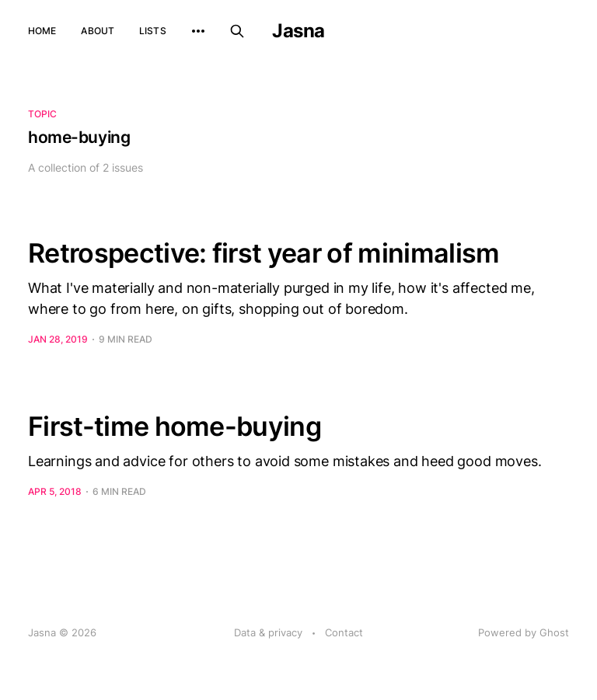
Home (42, 31)
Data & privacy (268, 632)
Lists (152, 31)
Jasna (298, 31)
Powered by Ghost (523, 632)
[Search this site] (237, 31)
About (97, 31)
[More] (198, 31)
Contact (344, 632)
